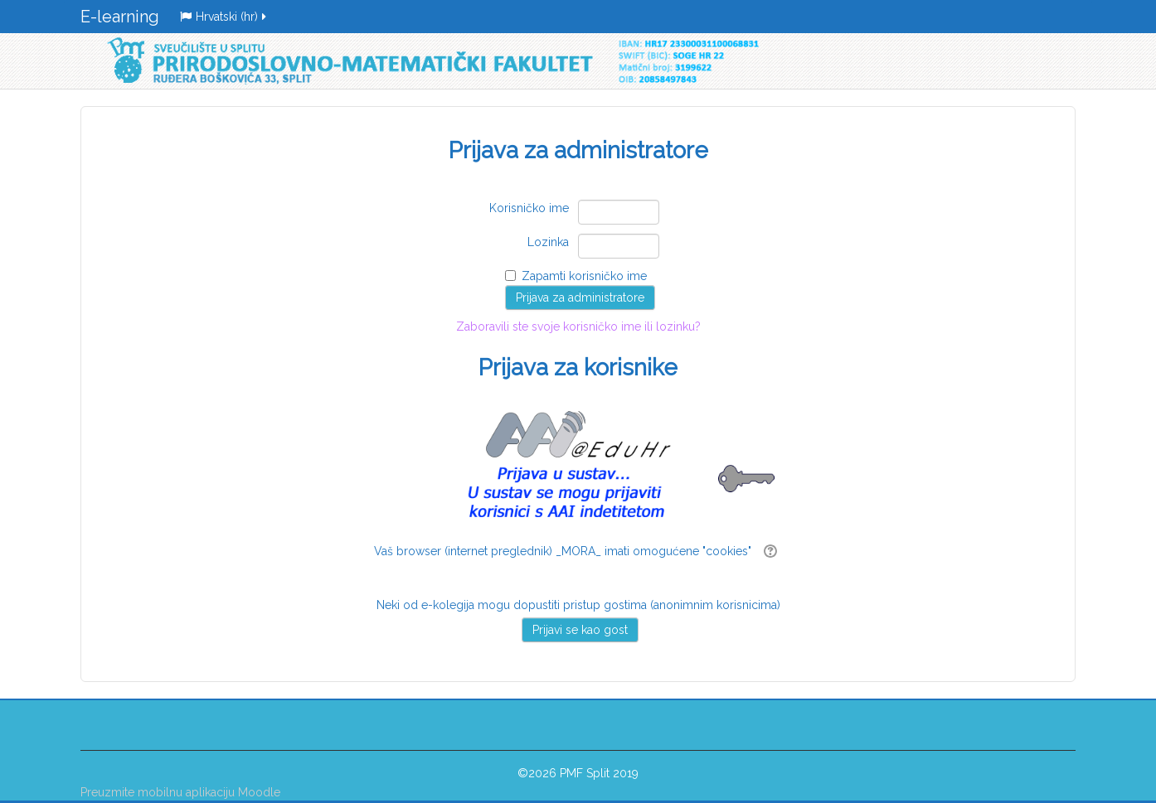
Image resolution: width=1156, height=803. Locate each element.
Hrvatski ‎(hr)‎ (224, 16)
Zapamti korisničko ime (584, 276)
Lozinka (548, 242)
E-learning (119, 17)
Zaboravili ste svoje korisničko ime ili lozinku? (578, 356)
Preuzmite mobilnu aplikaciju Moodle (180, 792)
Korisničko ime (529, 208)
